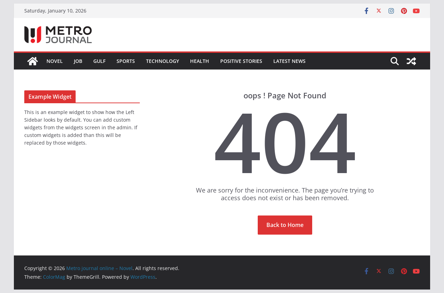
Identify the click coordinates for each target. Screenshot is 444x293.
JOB (78, 61)
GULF (99, 61)
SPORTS (126, 61)
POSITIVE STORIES (241, 61)
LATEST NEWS (289, 61)
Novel (54, 61)
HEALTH (199, 61)
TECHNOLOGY (162, 61)
